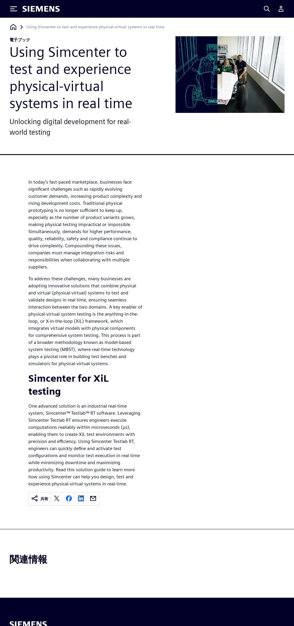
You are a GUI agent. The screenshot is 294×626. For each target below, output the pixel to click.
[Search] (267, 9)
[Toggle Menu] (13, 9)
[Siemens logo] (41, 9)
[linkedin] (81, 498)
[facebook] (69, 498)
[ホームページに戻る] (13, 27)
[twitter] (57, 498)
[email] (93, 498)
